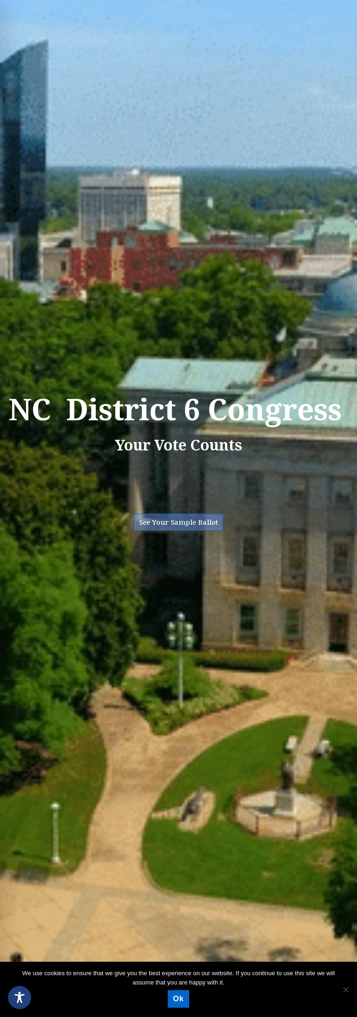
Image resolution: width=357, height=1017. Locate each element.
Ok (178, 999)
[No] (345, 989)
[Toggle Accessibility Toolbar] (19, 997)
